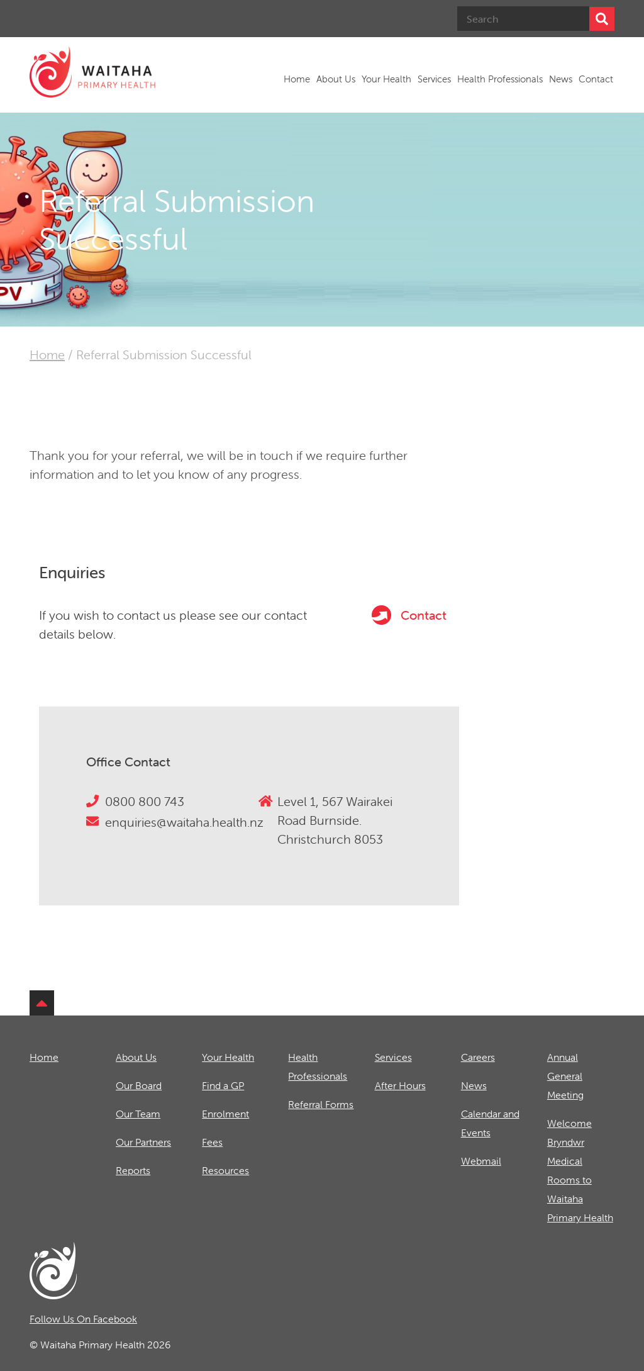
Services (434, 79)
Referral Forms (320, 1104)
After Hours (400, 1085)
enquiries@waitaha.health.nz (184, 822)
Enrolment (225, 1113)
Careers (478, 1057)
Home (297, 79)
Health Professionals (500, 79)
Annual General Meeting (565, 1076)
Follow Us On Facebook (83, 1318)
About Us (335, 79)
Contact (596, 79)
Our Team (138, 1113)
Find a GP (223, 1085)
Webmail (481, 1161)
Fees (212, 1142)
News (560, 79)
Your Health (386, 79)
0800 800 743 (144, 801)
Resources (225, 1170)
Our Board (139, 1085)
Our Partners (143, 1142)
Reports (133, 1170)
